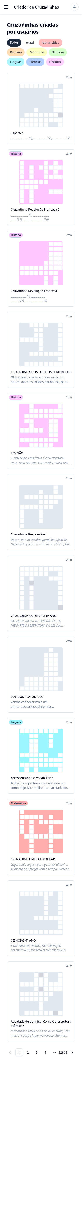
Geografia (37, 52)
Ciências (35, 62)
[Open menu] (6, 7)
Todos (14, 42)
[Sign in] (75, 7)
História (55, 62)
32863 (63, 1052)
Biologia (58, 52)
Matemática (50, 42)
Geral (30, 42)
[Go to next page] (72, 1052)
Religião (16, 52)
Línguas (15, 62)
